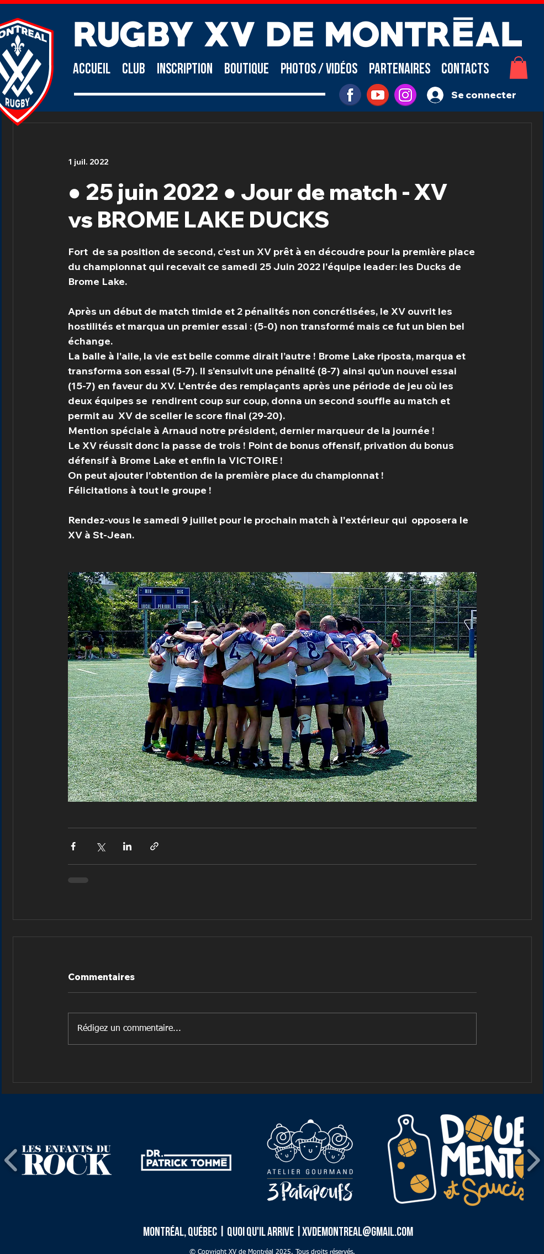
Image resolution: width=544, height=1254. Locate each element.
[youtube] (378, 95)
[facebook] (350, 95)
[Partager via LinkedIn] (127, 846)
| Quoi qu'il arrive (257, 1232)
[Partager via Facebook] (73, 846)
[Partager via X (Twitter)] (100, 846)
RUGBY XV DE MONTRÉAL (297, 31)
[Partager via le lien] (154, 846)
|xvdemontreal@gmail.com (354, 1232)
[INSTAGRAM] (405, 95)
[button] (134, 69)
